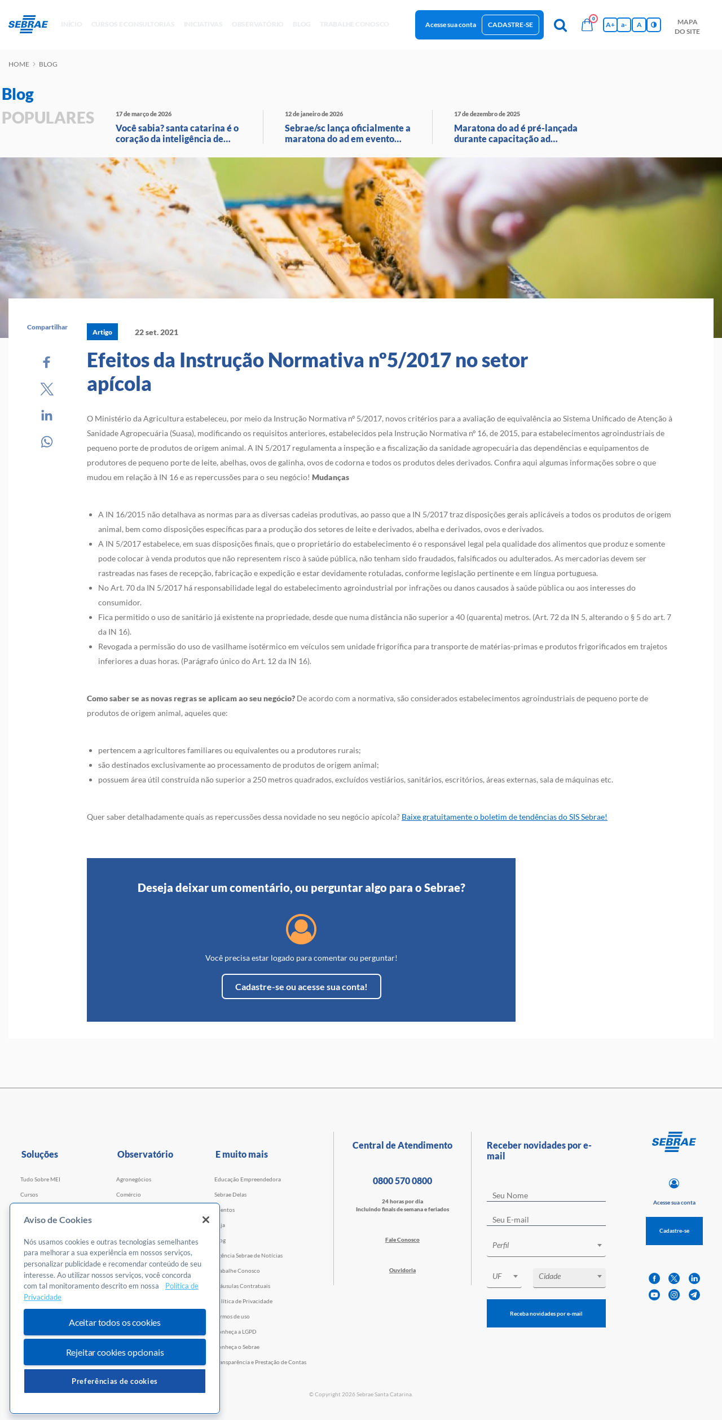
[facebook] (654, 1279)
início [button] (71, 24)
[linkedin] (694, 1279)
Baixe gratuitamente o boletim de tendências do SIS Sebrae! (504, 816)
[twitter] (674, 1279)
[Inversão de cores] (653, 24)
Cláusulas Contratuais (242, 1285)
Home (18, 64)
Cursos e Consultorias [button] (133, 24)
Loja (219, 1224)
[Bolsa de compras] (587, 25)
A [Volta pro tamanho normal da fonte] (639, 24)
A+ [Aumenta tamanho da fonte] (610, 24)
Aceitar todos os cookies (115, 1322)
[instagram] (674, 1295)
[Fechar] (205, 1219)
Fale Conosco (402, 1239)
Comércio (128, 1194)
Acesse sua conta (450, 24)
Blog (220, 1240)
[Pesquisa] (560, 25)
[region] (115, 1308)
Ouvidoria (402, 1270)
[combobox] (546, 1247)
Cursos (29, 1194)
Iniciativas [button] (203, 24)
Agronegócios (133, 1179)
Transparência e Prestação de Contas (260, 1362)
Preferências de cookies (115, 1381)
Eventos (224, 1209)
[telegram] (694, 1295)
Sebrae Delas (230, 1194)
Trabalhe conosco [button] (354, 24)
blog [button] (302, 24)
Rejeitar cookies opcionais (115, 1352)
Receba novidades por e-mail (546, 1313)
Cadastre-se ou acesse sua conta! (301, 986)
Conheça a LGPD (235, 1331)
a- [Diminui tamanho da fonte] (624, 24)
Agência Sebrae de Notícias (248, 1255)
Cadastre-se (510, 24)
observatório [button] (258, 24)
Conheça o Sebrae (236, 1346)
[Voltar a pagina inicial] (32, 24)
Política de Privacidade (243, 1301)
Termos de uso (232, 1316)
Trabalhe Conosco (237, 1270)
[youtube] (654, 1295)
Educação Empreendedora (247, 1179)
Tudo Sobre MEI (40, 1179)
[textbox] (551, 1245)
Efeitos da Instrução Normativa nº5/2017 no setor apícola (307, 371)
